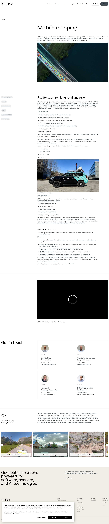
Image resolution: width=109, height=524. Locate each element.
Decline (66, 517)
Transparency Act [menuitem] (81, 509)
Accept (54, 517)
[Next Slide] (107, 445)
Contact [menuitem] (104, 499)
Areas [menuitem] (58, 499)
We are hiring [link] (6, 350)
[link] (7, 4)
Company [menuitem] (79, 499)
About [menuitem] (78, 500)
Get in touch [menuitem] (105, 500)
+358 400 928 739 (82, 392)
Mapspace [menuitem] (93, 500)
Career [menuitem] (78, 505)
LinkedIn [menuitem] (104, 502)
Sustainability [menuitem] (80, 502)
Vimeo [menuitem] (103, 505)
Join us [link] (68, 478)
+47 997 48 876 (81, 362)
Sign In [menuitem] (93, 499)
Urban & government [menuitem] (61, 500)
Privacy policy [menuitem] (80, 507)
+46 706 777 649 (45, 392)
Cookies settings (41, 517)
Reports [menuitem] (78, 511)
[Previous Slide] (2, 445)
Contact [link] (95, 4)
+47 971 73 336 (45, 362)
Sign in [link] (104, 4)
